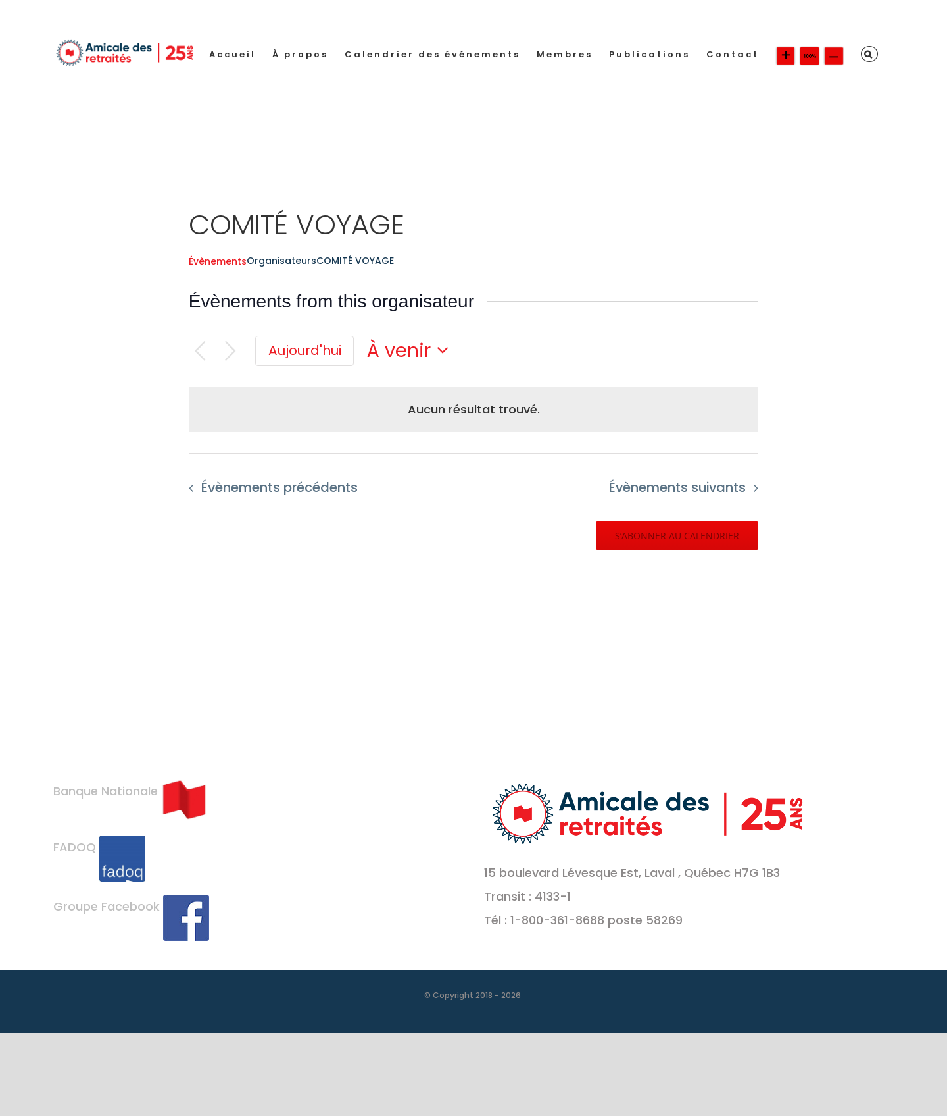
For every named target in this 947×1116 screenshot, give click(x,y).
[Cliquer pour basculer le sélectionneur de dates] (411, 350)
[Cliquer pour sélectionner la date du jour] (304, 351)
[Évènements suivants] (230, 351)
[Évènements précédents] (200, 351)
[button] (869, 54)
